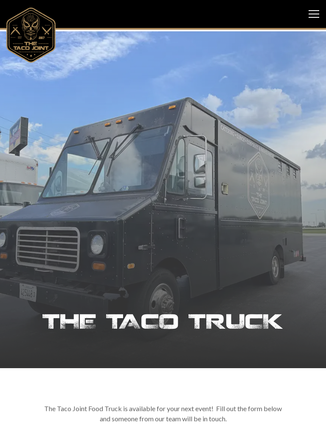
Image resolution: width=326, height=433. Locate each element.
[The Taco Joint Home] (31, 34)
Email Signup (163, 422)
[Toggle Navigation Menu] (314, 14)
